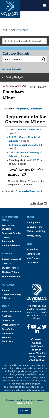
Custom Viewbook (11, 259)
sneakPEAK (32, 262)
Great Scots (8, 320)
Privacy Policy (34, 235)
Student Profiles (10, 267)
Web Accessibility (36, 231)
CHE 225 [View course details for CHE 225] (34, 160)
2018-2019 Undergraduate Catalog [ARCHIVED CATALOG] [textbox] (25, 41)
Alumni (5, 290)
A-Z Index (7, 316)
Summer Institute (11, 276)
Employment (33, 222)
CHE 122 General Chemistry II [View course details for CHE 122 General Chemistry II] (24, 144)
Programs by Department (29, 108)
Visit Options (33, 258)
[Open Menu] (44, 6)
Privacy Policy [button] (24, 403)
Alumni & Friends (11, 245)
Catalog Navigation (15, 77)
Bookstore (7, 341)
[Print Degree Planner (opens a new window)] (31, 87)
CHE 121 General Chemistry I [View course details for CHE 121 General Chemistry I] (24, 129)
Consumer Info (34, 226)
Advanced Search (11, 69)
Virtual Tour (33, 249)
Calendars (7, 263)
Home (4, 30)
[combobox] (24, 41)
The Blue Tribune (10, 272)
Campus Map (33, 253)
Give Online (8, 329)
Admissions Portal (11, 311)
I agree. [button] (24, 411)
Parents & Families (11, 233)
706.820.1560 (36, 359)
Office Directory (10, 324)
